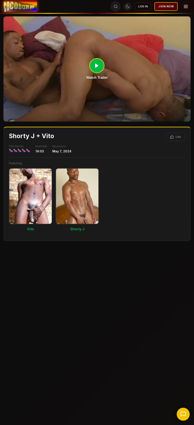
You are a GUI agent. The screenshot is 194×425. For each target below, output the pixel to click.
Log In (143, 6)
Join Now (166, 6)
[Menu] (186, 6)
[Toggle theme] (127, 6)
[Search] (115, 6)
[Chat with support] (183, 414)
